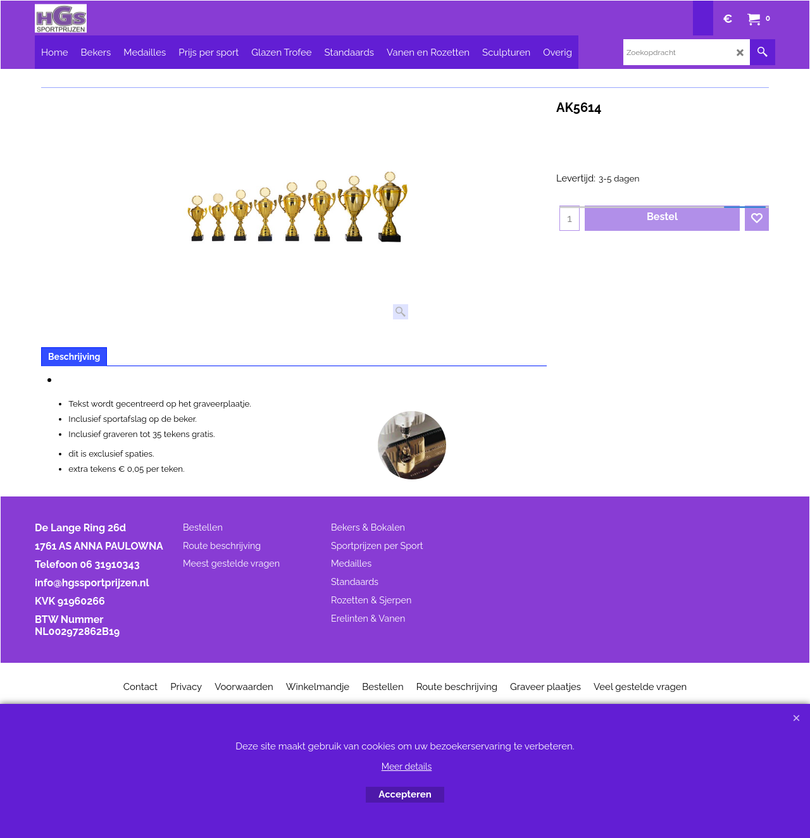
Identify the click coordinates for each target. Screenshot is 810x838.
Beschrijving (74, 357)
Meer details (407, 766)
